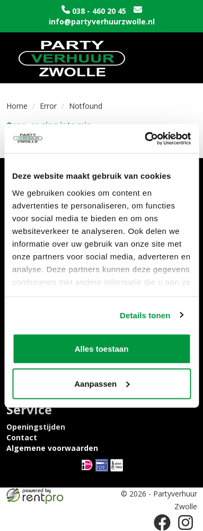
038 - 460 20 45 (99, 11)
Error (48, 106)
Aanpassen (101, 383)
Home (17, 106)
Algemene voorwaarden (52, 448)
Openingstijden (35, 427)
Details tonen (145, 314)
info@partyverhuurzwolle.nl (102, 21)
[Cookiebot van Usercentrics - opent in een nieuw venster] (145, 138)
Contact (21, 437)
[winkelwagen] (152, 57)
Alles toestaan (102, 348)
